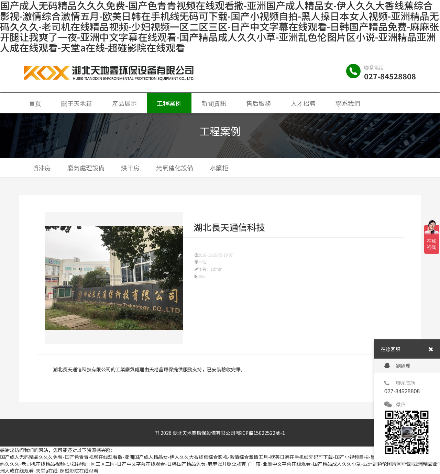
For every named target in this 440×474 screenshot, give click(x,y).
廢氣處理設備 (85, 167)
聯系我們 (348, 103)
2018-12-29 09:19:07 (214, 255)
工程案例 (169, 103)
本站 (200, 261)
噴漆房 (41, 167)
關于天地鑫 (76, 103)
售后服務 (258, 103)
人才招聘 (303, 103)
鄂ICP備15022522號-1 (260, 432)
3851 (200, 276)
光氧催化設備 (174, 167)
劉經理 (397, 366)
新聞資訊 (213, 103)
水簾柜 (219, 167)
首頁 (35, 103)
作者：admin (208, 269)
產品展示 (124, 103)
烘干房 (130, 167)
